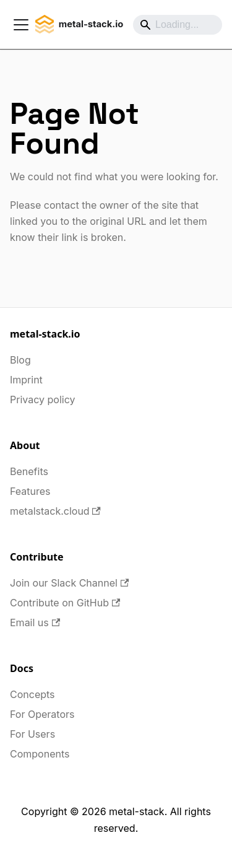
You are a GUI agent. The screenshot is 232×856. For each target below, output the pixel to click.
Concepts (32, 694)
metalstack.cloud (55, 511)
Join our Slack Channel (69, 583)
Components (39, 754)
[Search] (177, 25)
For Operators (42, 714)
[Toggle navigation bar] (21, 24)
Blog (20, 360)
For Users (32, 734)
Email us (35, 622)
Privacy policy (42, 399)
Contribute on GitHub (65, 602)
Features (30, 491)
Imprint (26, 379)
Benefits (29, 471)
